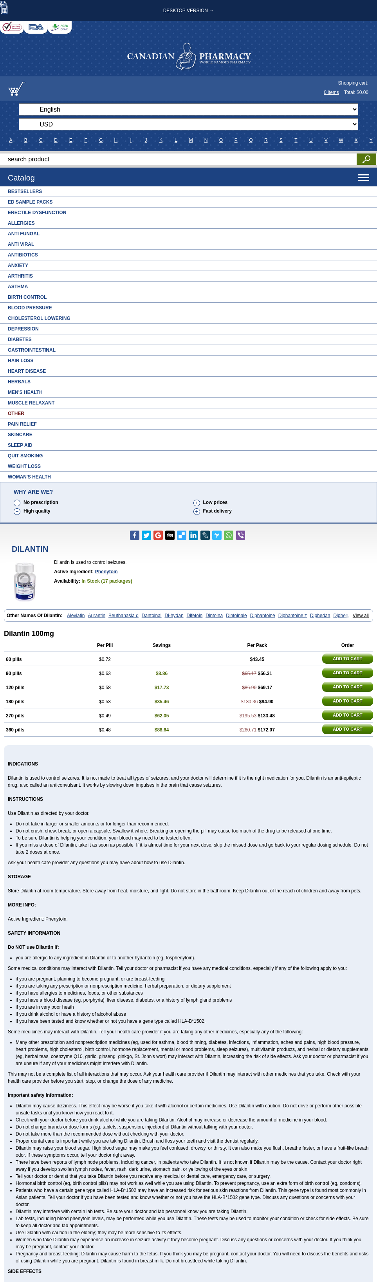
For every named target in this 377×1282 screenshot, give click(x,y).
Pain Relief (22, 424)
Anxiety (18, 265)
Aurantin (96, 615)
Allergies (21, 223)
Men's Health (25, 392)
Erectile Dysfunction (37, 212)
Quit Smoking (25, 456)
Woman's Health (29, 477)
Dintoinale (236, 615)
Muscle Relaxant (31, 403)
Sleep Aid (20, 445)
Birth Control (27, 297)
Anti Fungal (24, 234)
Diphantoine (262, 615)
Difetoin (195, 615)
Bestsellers (25, 191)
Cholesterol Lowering (39, 318)
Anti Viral (21, 244)
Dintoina (214, 615)
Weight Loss (24, 466)
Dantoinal (152, 615)
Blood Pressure (30, 308)
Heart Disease (27, 371)
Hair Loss (20, 360)
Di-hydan (174, 615)
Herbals (19, 382)
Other (16, 413)
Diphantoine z (292, 615)
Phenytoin (106, 571)
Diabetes (20, 339)
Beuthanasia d (123, 615)
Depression (23, 329)
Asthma (18, 286)
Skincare (20, 434)
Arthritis (20, 276)
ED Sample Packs (30, 202)
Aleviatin (76, 615)
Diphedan (320, 615)
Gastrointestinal (32, 350)
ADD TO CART (348, 658)
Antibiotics (23, 255)
